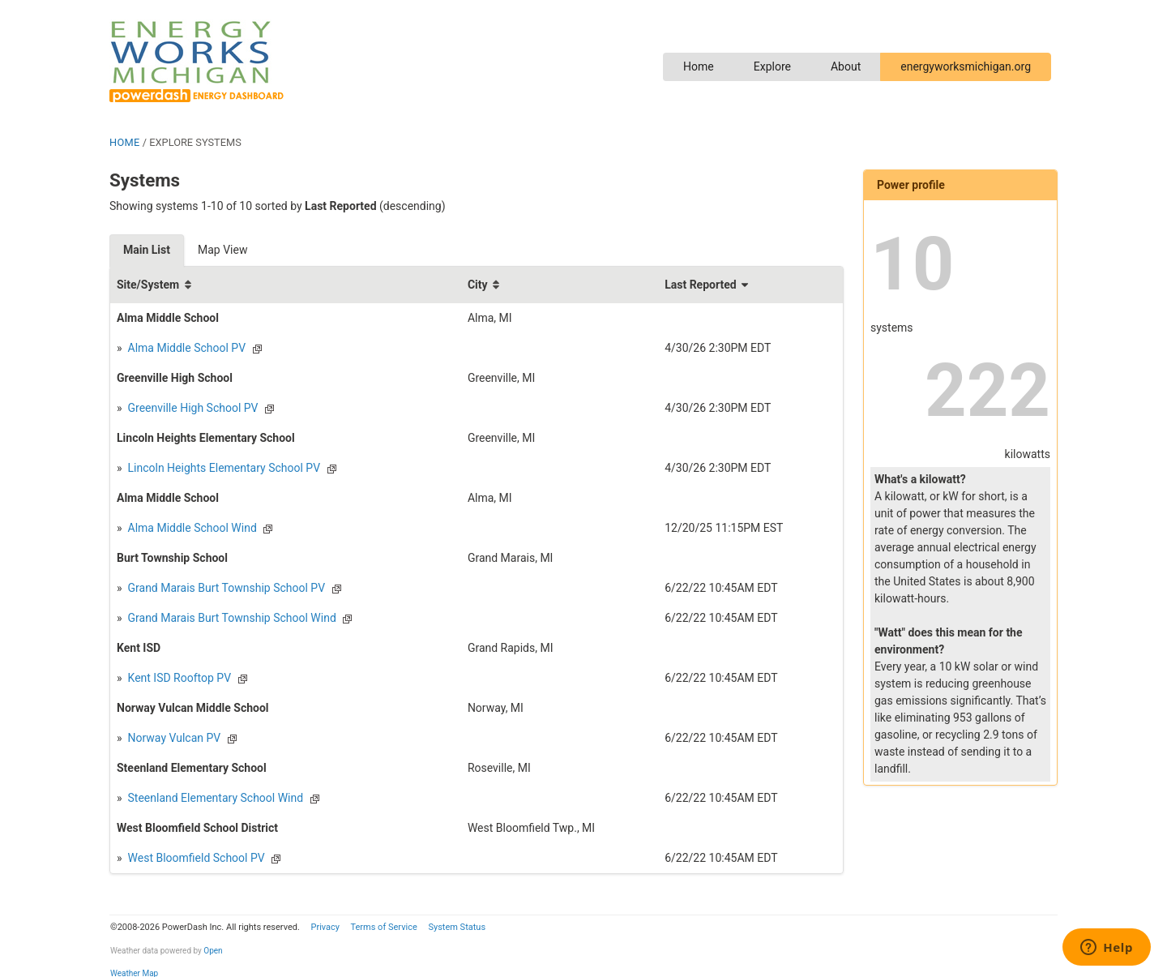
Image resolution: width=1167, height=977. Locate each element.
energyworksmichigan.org (965, 66)
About (846, 66)
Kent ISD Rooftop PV (178, 677)
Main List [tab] (146, 249)
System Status (456, 927)
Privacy (325, 927)
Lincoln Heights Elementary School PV (222, 467)
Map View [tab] (222, 249)
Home (698, 66)
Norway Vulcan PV (172, 737)
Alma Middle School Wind (191, 527)
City (478, 284)
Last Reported (700, 284)
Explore (772, 66)
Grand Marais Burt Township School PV (225, 587)
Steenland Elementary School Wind (214, 797)
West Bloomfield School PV (195, 857)
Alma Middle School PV (185, 347)
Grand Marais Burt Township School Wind (230, 617)
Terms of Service (383, 927)
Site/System (148, 284)
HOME (124, 142)
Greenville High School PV (191, 407)
